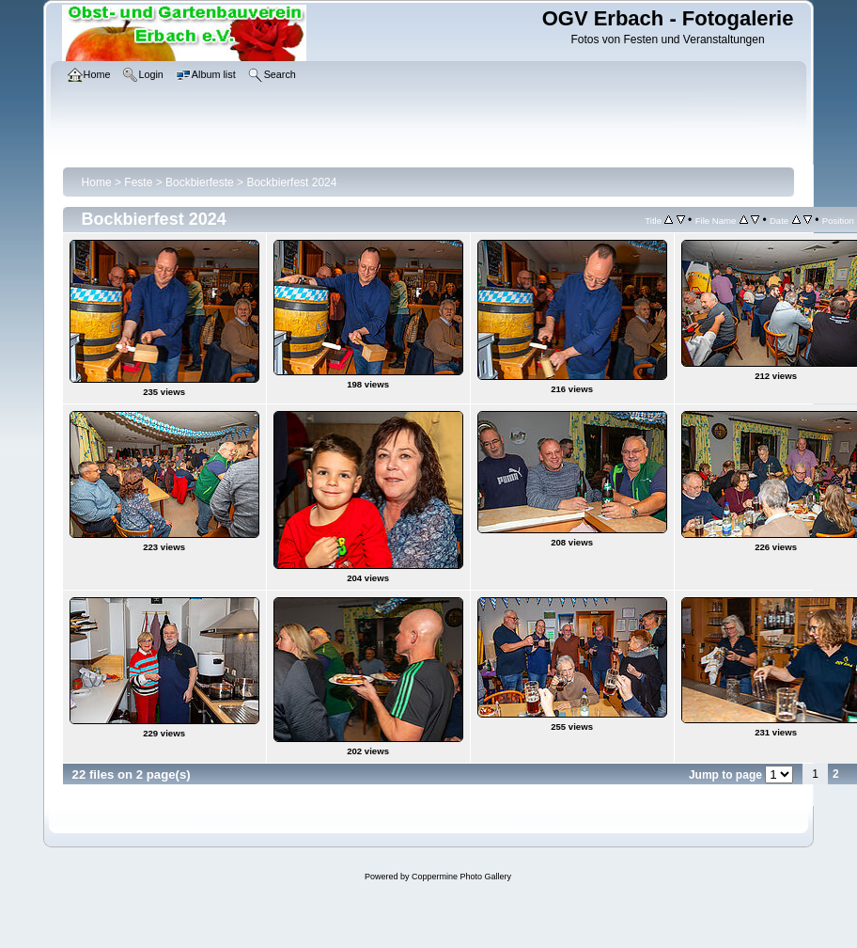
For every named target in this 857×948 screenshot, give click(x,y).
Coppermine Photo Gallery (461, 876)
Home (97, 182)
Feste (138, 182)
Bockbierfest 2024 (291, 182)
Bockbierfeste (199, 182)
